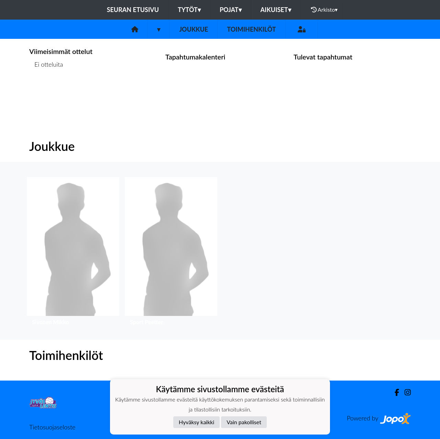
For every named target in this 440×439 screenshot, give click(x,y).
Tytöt (189, 9)
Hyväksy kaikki (196, 422)
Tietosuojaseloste (52, 427)
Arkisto (324, 10)
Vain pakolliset (244, 422)
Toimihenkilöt (251, 29)
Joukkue (193, 29)
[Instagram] (405, 392)
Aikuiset (276, 9)
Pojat (231, 9)
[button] (73, 252)
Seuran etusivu (133, 9)
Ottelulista (46, 91)
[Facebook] (394, 392)
